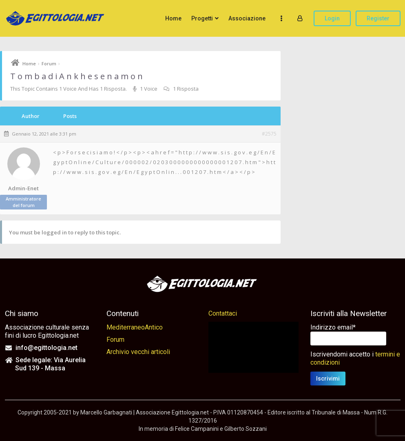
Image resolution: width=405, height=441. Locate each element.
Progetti (202, 18)
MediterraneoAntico (134, 327)
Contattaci (222, 313)
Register (378, 18)
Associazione (247, 18)
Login (332, 18)
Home (173, 18)
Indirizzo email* (333, 327)
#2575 (269, 134)
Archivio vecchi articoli (138, 352)
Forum (49, 63)
